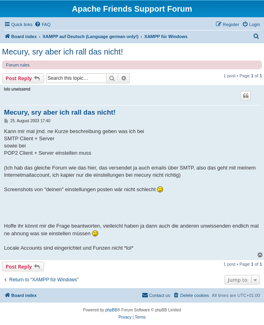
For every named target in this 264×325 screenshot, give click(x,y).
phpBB (111, 310)
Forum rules (18, 65)
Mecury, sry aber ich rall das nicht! (62, 51)
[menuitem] (42, 24)
